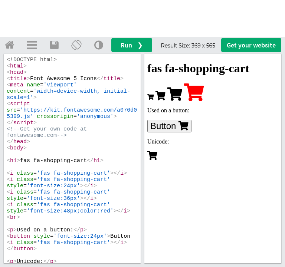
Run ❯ (132, 45)
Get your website (251, 45)
